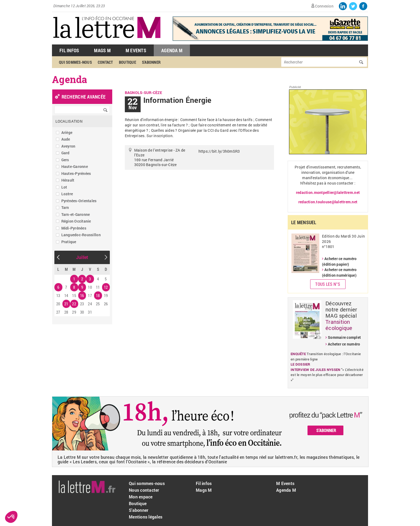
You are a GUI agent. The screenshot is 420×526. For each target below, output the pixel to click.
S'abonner (151, 62)
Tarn (65, 207)
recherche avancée (84, 96)
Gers (65, 159)
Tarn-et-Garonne (75, 214)
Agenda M (171, 50)
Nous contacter (144, 490)
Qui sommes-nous (75, 62)
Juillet (82, 257)
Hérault (67, 180)
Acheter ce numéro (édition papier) (339, 261)
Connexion (324, 6)
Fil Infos (69, 50)
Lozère (67, 193)
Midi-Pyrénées (73, 228)
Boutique (127, 62)
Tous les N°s (327, 284)
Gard (65, 152)
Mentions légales (145, 517)
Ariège (67, 132)
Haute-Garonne (74, 166)
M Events (136, 50)
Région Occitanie (76, 221)
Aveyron (68, 146)
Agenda (69, 79)
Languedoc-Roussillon (81, 234)
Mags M (102, 50)
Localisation (68, 121)
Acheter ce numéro (344, 344)
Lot (64, 187)
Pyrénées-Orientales (79, 200)
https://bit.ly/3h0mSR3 (219, 151)
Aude (65, 139)
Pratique (68, 241)
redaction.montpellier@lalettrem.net (328, 192)
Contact (105, 62)
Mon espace (141, 496)
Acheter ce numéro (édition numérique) (339, 272)
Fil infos (204, 483)
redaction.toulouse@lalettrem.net (327, 201)
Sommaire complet (344, 337)
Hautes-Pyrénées (76, 173)
